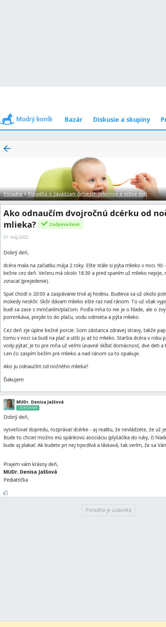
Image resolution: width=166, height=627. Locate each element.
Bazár (73, 119)
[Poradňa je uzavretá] (108, 510)
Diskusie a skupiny (121, 119)
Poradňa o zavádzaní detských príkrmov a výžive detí (87, 193)
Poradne (13, 193)
